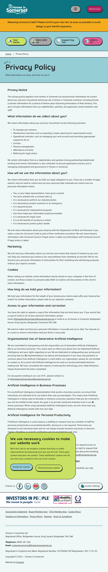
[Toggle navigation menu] (77, 9)
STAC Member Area (58, 512)
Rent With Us (39, 41)
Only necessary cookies (49, 469)
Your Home (13, 41)
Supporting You (65, 41)
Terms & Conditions (62, 516)
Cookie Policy (74, 512)
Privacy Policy (36, 516)
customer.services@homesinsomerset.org (32, 545)
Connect (20, 562)
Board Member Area (38, 512)
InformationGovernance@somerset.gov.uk (34, 319)
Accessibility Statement (16, 512)
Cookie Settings (90, 486)
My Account (94, 9)
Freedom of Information (16, 516)
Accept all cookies (21, 469)
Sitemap (48, 516)
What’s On (91, 41)
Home (8, 54)
